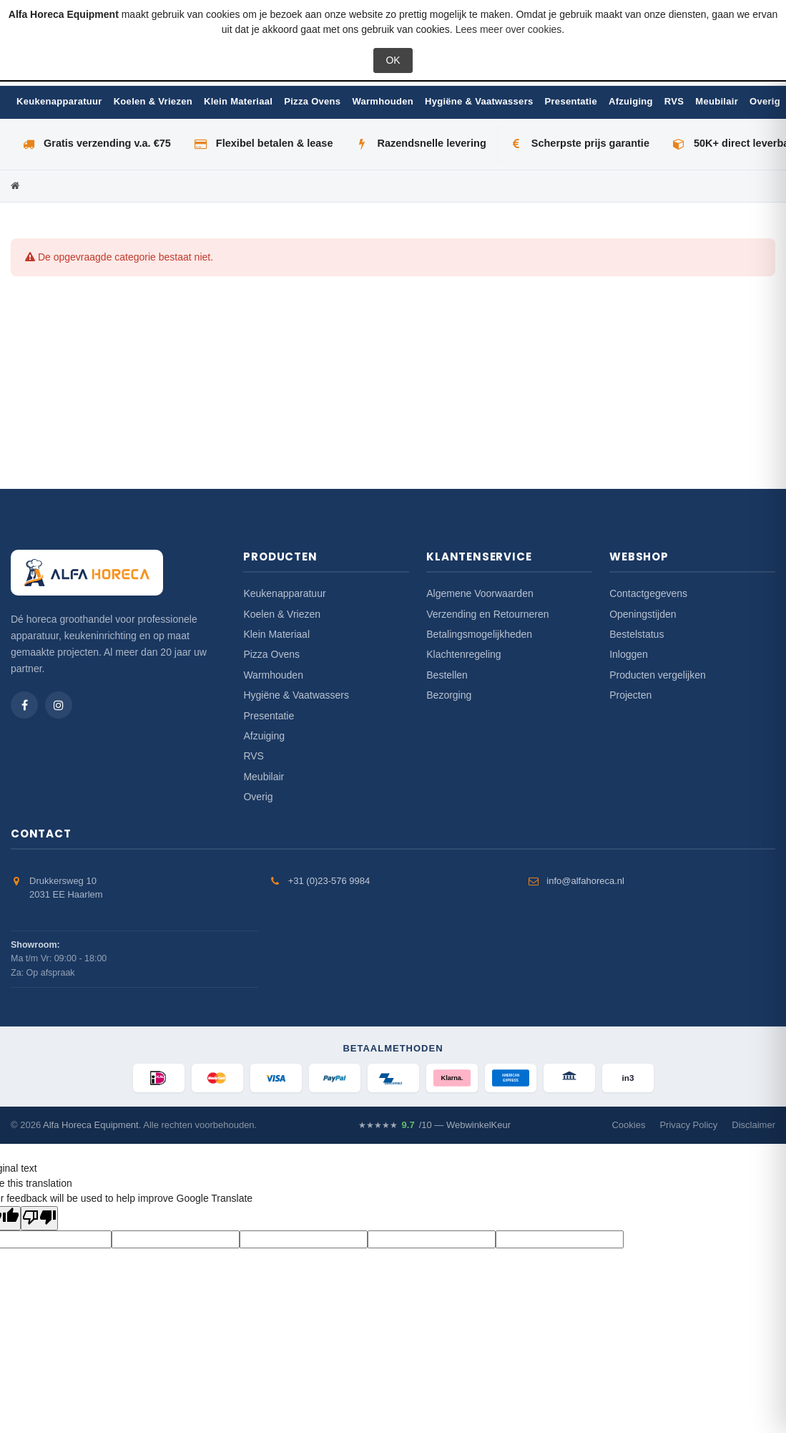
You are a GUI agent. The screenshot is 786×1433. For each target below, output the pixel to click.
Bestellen (447, 675)
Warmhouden (382, 101)
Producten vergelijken (657, 675)
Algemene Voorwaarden (479, 593)
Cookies (628, 1124)
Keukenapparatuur (59, 101)
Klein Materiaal (238, 101)
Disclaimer (753, 1124)
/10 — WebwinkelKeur (434, 1125)
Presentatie (571, 101)
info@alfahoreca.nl (585, 880)
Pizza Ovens (312, 101)
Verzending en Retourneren (487, 614)
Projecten (630, 695)
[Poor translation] (39, 1218)
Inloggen (628, 654)
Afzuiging (631, 101)
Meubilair (716, 101)
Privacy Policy (688, 1124)
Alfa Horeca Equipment (91, 1124)
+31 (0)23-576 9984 (329, 880)
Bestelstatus (636, 634)
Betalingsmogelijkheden (479, 634)
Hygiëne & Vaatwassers (479, 101)
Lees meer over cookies (509, 29)
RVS (674, 101)
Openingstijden (642, 614)
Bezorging (448, 695)
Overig (765, 101)
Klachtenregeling (463, 654)
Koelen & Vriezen (153, 101)
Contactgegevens (648, 593)
